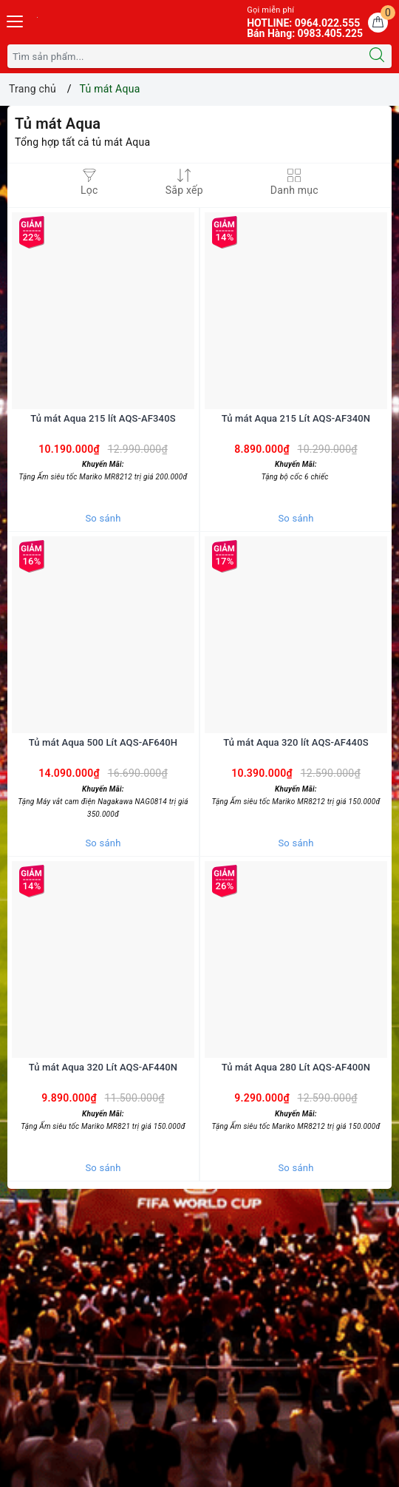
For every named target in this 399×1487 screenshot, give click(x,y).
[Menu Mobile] (15, 19)
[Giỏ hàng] (378, 23)
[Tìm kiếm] (377, 56)
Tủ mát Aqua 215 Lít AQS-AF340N (296, 418)
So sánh (102, 518)
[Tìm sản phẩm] (185, 56)
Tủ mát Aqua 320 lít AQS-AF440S (295, 742)
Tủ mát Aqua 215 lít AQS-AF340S (102, 418)
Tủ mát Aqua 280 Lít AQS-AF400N (296, 1067)
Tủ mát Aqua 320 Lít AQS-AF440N (103, 1067)
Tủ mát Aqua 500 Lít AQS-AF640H (103, 742)
